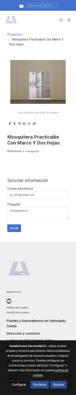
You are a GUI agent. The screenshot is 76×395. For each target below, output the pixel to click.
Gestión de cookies (17, 312)
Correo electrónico (20, 189)
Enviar (14, 228)
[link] (11, 20)
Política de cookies (17, 307)
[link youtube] (21, 6)
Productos (14, 34)
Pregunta (13, 204)
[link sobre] (38, 270)
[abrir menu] (69, 20)
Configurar (19, 384)
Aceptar (58, 384)
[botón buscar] (61, 20)
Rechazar (39, 384)
